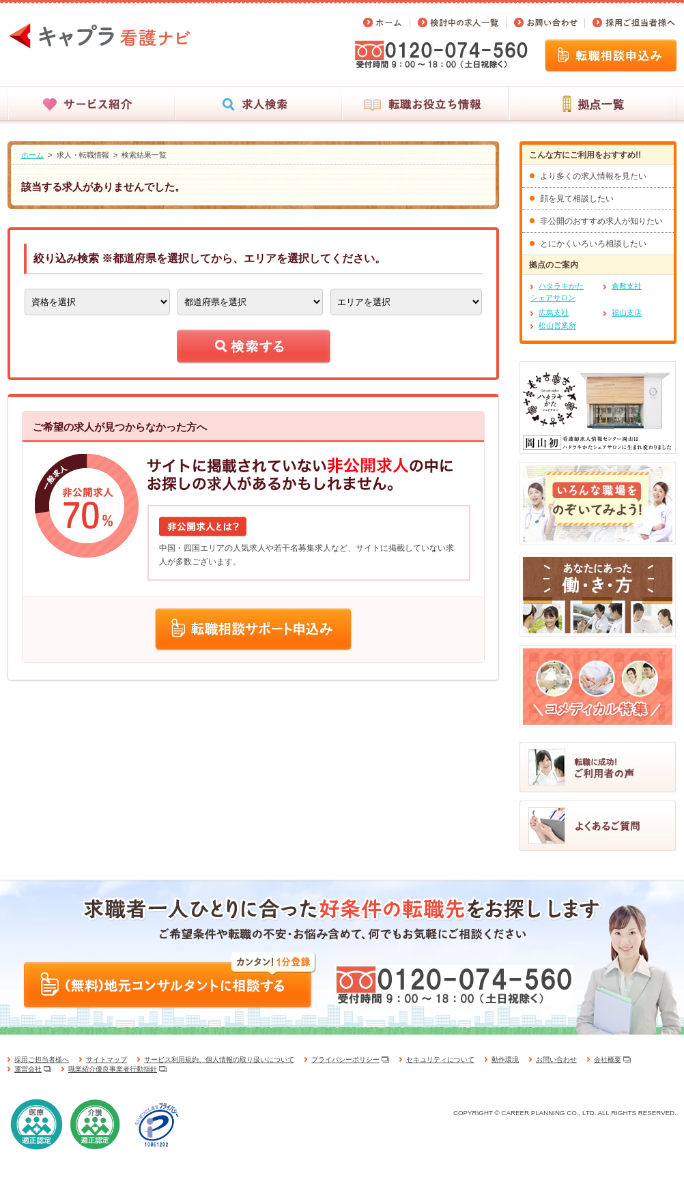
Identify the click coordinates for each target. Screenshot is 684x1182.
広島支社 (554, 312)
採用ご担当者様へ (41, 1059)
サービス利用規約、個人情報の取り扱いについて (219, 1059)
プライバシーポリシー (345, 1059)
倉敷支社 (627, 286)
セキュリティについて (440, 1059)
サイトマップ (106, 1059)
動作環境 (505, 1059)
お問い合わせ (556, 1059)
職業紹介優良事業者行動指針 (112, 1069)
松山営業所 (557, 325)
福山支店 (627, 312)
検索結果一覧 (144, 155)
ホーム (32, 155)
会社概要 (607, 1059)
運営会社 (28, 1069)
